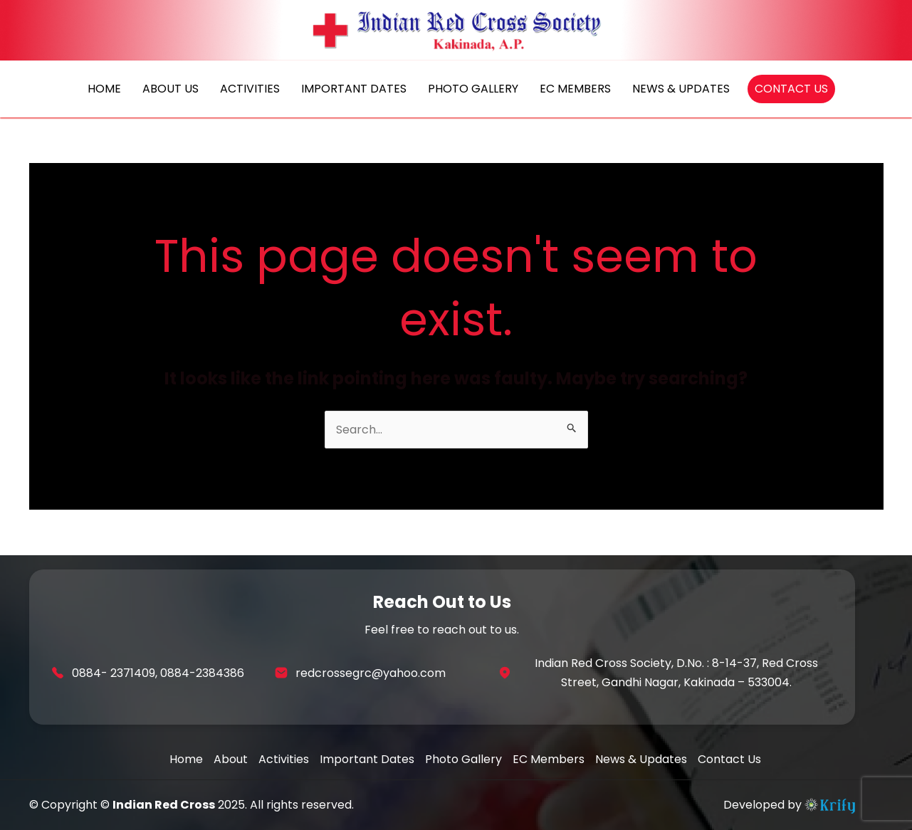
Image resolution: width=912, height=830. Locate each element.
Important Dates (367, 759)
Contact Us (729, 759)
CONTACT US (791, 88)
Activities (283, 759)
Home (186, 759)
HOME (104, 88)
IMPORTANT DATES (354, 88)
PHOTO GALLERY (473, 88)
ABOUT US (170, 88)
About (231, 759)
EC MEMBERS (575, 88)
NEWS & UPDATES (681, 88)
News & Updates (641, 759)
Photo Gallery (463, 759)
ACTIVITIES (250, 88)
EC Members (549, 759)
